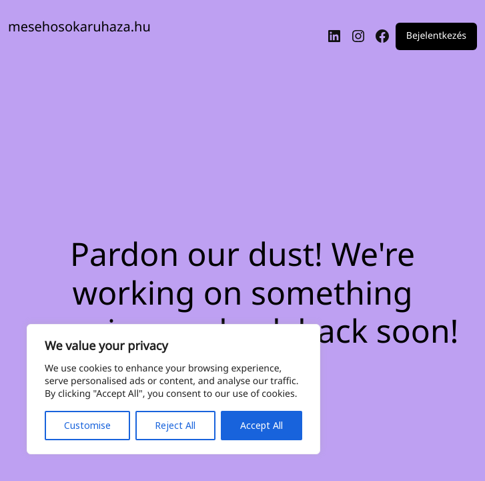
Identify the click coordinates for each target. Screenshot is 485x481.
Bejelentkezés (436, 36)
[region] (173, 389)
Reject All (175, 425)
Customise (87, 425)
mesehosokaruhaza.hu (79, 26)
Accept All (261, 425)
